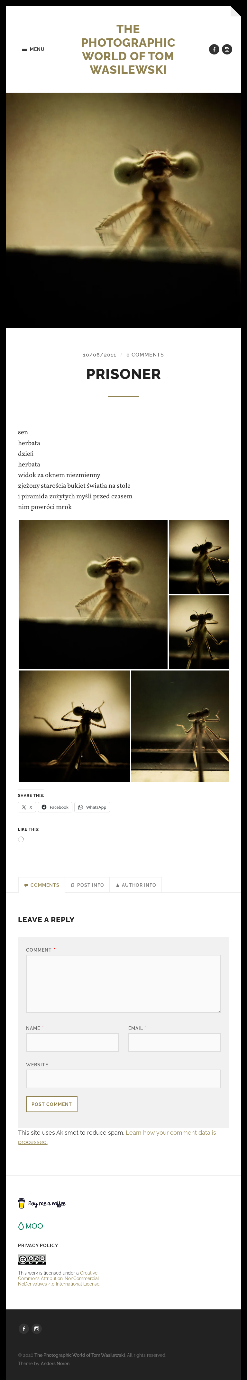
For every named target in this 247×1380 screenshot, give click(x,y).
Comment (41, 950)
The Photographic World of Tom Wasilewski (128, 49)
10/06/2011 (99, 355)
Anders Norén (55, 1363)
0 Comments (145, 355)
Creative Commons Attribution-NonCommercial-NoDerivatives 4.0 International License (59, 1278)
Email (137, 1028)
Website (37, 1064)
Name (35, 1028)
